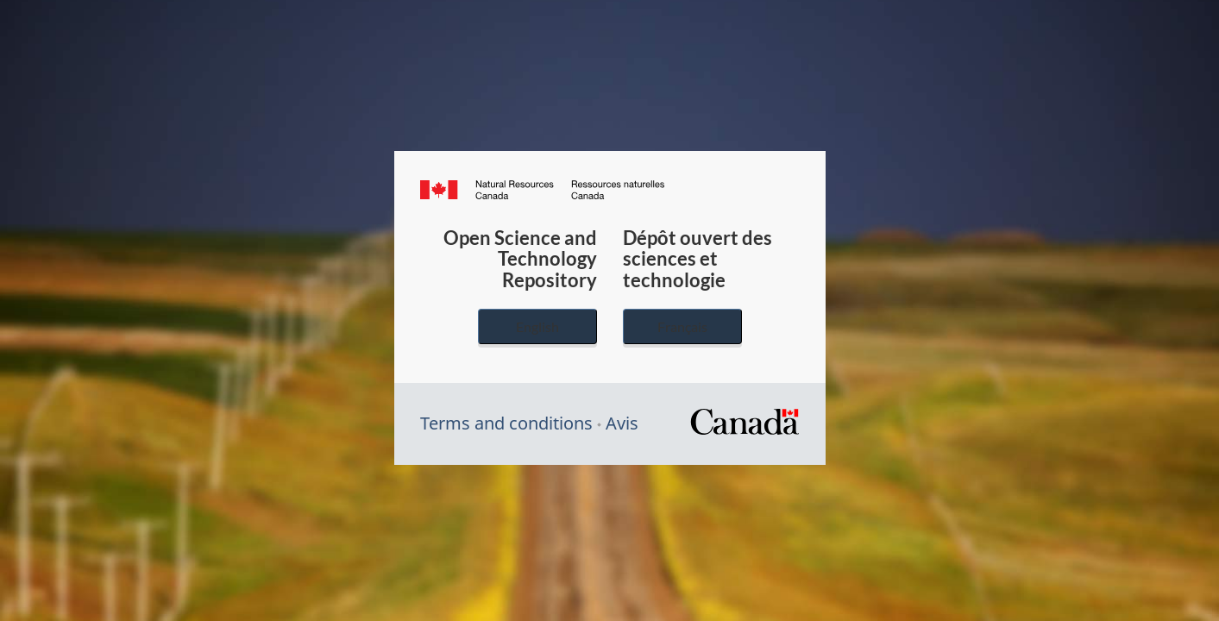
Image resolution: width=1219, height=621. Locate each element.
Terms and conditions (506, 423)
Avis (622, 423)
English (537, 326)
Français (682, 326)
